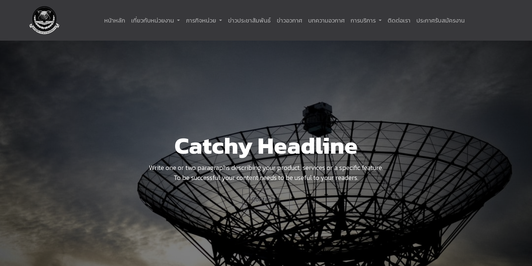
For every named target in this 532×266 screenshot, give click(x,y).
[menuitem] (114, 20)
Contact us (266, 199)
